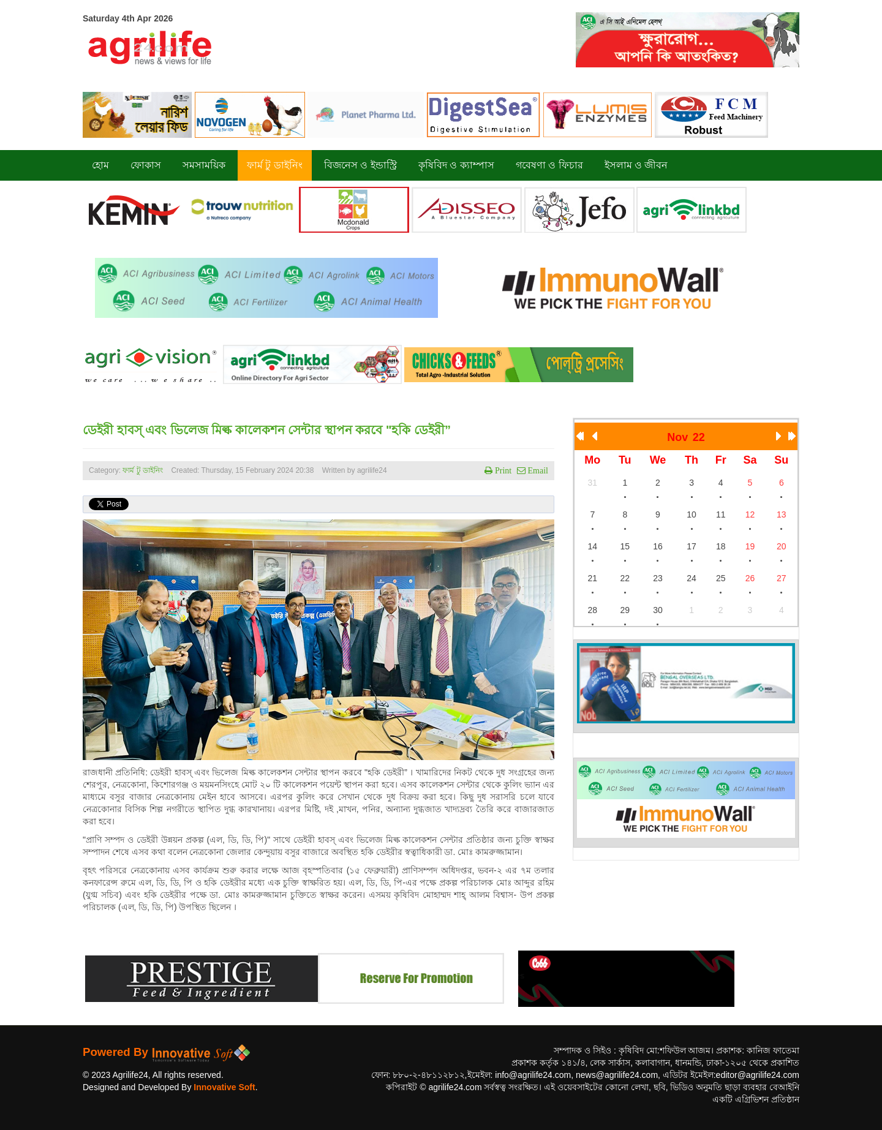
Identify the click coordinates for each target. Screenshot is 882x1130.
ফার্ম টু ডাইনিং (144, 470)
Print (501, 470)
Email (537, 470)
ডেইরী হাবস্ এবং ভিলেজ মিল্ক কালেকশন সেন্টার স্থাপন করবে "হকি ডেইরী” (267, 430)
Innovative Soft (224, 1087)
